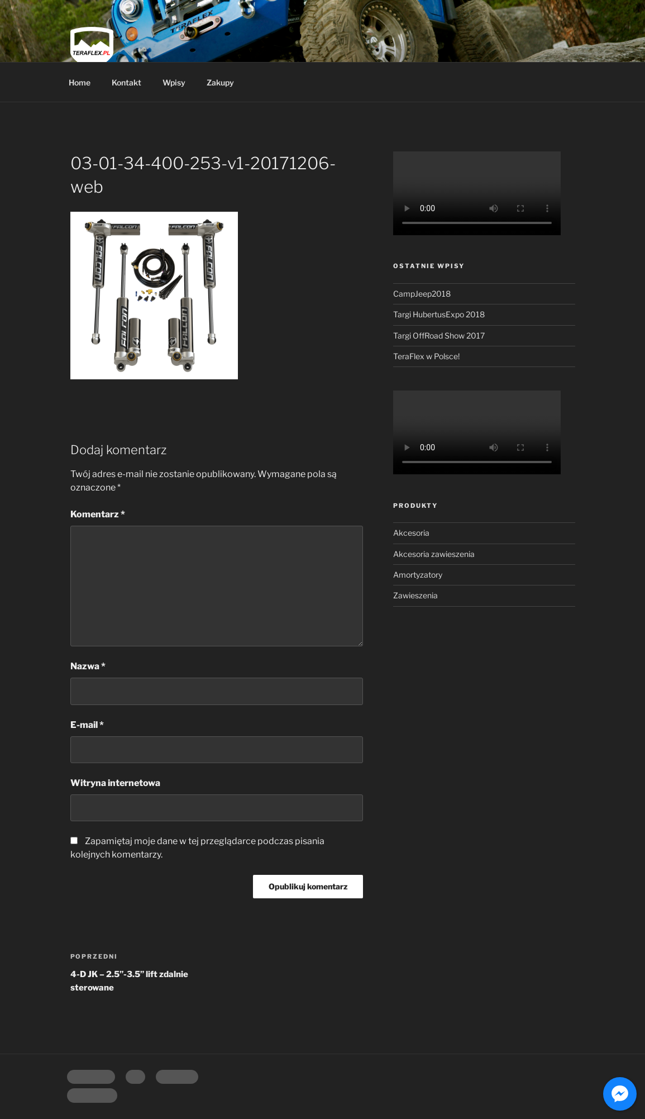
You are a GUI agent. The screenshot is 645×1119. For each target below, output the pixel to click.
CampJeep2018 (422, 293)
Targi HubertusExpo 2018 (439, 314)
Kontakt (126, 82)
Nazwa (88, 666)
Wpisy (174, 82)
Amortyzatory (417, 574)
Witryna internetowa (115, 783)
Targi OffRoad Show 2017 (439, 335)
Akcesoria (411, 532)
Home (79, 82)
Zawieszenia (415, 595)
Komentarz (97, 514)
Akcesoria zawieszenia (434, 554)
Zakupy (220, 82)
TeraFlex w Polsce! (426, 356)
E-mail (87, 725)
